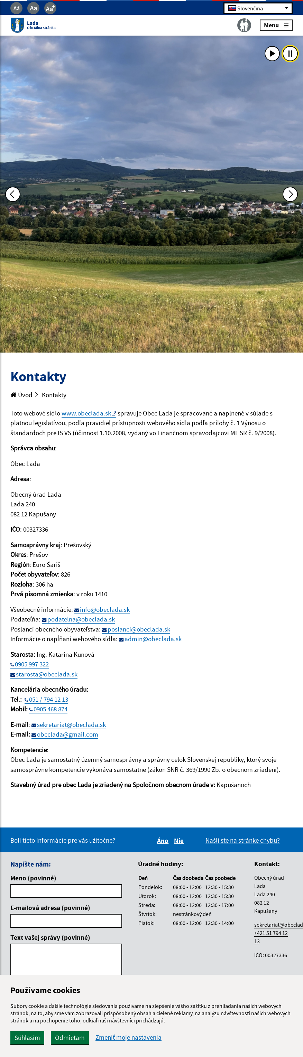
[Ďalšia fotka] (290, 194)
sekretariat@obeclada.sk (71, 724)
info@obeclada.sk (105, 609)
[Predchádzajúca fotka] (12, 194)
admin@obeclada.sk (153, 639)
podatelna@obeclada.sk (81, 619)
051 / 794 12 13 (48, 699)
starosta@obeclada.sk (46, 674)
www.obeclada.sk (86, 413)
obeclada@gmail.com (67, 734)
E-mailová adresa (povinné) (50, 908)
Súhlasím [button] (27, 1037)
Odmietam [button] (70, 1037)
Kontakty (54, 395)
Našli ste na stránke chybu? (242, 840)
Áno (164, 840)
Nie (180, 840)
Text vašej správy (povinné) (50, 937)
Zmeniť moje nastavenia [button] (128, 1037)
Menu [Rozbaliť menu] (276, 25)
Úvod (21, 395)
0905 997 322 (32, 664)
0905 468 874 (50, 709)
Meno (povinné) (33, 878)
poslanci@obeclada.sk (139, 629)
